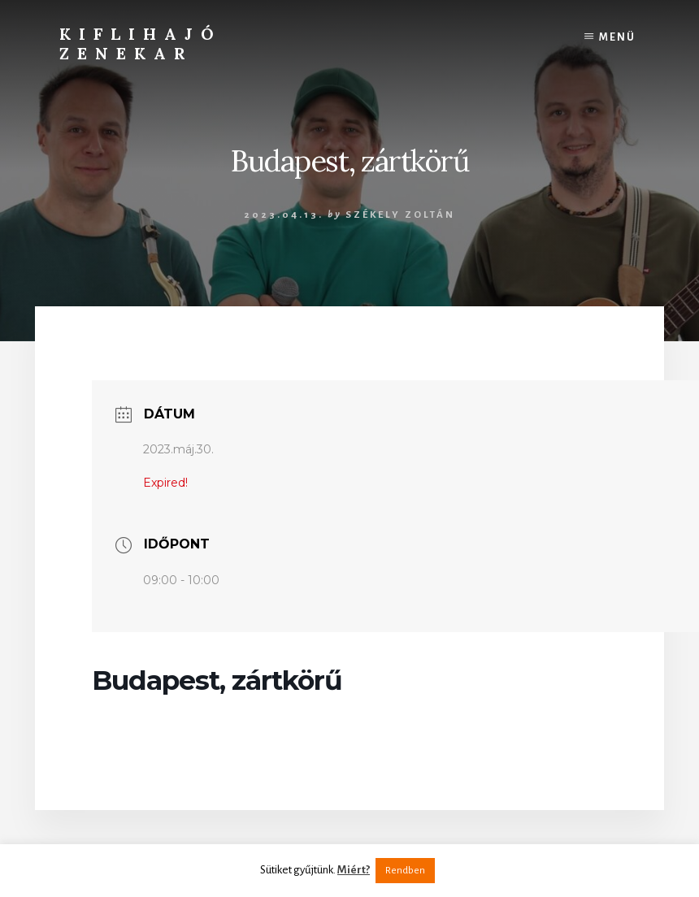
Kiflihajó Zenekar (140, 43)
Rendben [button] (405, 870)
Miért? (353, 870)
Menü (617, 37)
